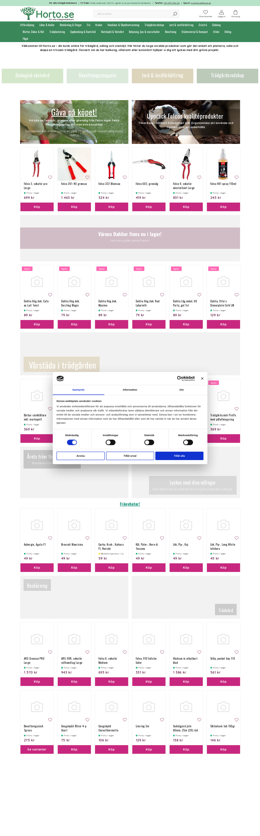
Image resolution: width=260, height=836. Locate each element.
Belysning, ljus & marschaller (144, 32)
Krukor (98, 25)
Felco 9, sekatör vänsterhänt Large (184, 186)
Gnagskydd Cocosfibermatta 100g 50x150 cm (108, 730)
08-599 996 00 (172, 3)
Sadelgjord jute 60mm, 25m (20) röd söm (185, 730)
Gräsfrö (203, 25)
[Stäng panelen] (202, 378)
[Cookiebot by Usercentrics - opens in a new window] (180, 378)
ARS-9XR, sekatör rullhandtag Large (71, 660)
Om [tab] (181, 389)
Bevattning (170, 32)
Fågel (25, 39)
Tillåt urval (130, 455)
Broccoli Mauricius (72, 544)
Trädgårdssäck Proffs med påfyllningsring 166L (223, 419)
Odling (227, 32)
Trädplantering (57, 32)
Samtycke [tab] (78, 389)
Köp (37, 207)
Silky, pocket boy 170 (222, 658)
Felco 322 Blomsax (109, 184)
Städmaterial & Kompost (194, 32)
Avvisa (80, 455)
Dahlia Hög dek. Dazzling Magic (70, 303)
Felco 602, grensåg (147, 184)
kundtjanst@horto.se (201, 3)
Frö (88, 25)
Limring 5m (142, 726)
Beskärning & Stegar (71, 25)
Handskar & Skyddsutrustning (123, 25)
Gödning (216, 25)
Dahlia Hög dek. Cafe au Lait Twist (36, 303)
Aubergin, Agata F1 (35, 544)
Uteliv (216, 32)
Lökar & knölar (47, 25)
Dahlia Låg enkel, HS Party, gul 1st (185, 303)
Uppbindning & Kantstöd (83, 32)
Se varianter (36, 749)
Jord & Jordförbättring (181, 25)
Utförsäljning (27, 25)
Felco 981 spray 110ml (223, 184)
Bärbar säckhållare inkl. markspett (35, 417)
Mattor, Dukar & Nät (33, 32)
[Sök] (175, 14)
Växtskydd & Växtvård (112, 32)
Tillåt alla (179, 455)
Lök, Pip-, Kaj (180, 544)
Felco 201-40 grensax (74, 184)
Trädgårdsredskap (154, 25)
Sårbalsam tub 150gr (222, 726)
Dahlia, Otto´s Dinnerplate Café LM (222, 303)
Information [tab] (130, 389)
